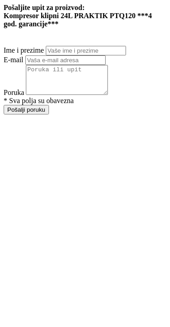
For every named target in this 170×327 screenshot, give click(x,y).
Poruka (14, 98)
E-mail (14, 60)
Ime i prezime (24, 50)
